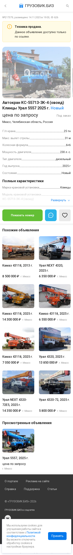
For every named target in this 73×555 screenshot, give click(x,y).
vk (8, 518)
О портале (11, 481)
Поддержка (32, 489)
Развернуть (60, 200)
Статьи (52, 489)
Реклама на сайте (37, 481)
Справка (10, 489)
